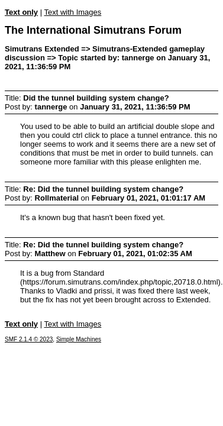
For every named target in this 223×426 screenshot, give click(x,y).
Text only (21, 12)
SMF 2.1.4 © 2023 (29, 339)
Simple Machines (78, 339)
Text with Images (72, 12)
